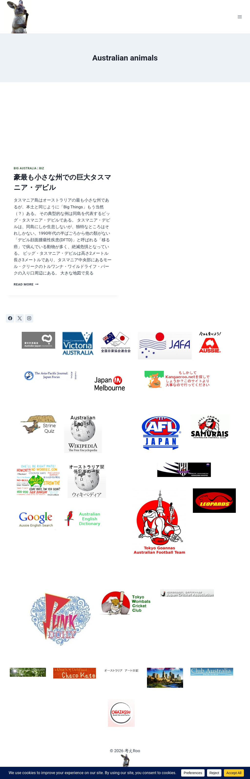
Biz (41, 168)
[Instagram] (29, 318)
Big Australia (25, 168)
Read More (26, 284)
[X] (19, 318)
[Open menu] (239, 16)
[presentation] (63, 120)
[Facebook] (10, 318)
